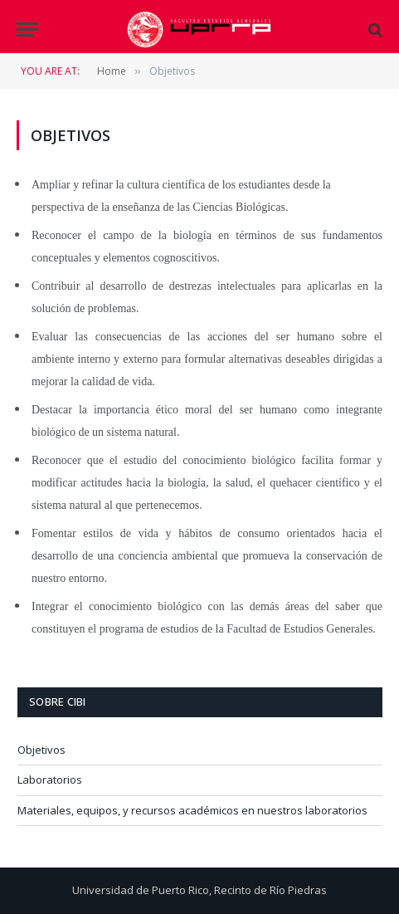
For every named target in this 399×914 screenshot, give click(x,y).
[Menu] (27, 29)
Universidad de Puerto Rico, (142, 889)
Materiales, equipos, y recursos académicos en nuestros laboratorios (192, 810)
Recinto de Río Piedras (270, 889)
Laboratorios (49, 779)
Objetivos (41, 749)
